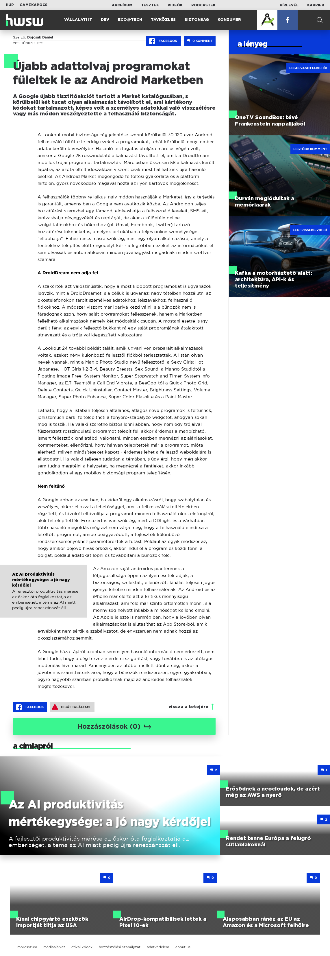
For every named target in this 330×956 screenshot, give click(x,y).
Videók (175, 5)
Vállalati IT (78, 20)
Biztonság (196, 20)
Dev (105, 20)
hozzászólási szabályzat (119, 947)
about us (182, 947)
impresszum (26, 947)
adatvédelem (158, 947)
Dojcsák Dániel (40, 37)
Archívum (122, 5)
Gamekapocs (33, 5)
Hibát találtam (71, 707)
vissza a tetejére (188, 707)
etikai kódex (81, 947)
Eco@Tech (130, 20)
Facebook (163, 41)
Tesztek (150, 5)
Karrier (315, 5)
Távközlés (163, 20)
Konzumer (229, 20)
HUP (10, 5)
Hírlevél (289, 5)
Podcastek (203, 5)
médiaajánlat (54, 947)
